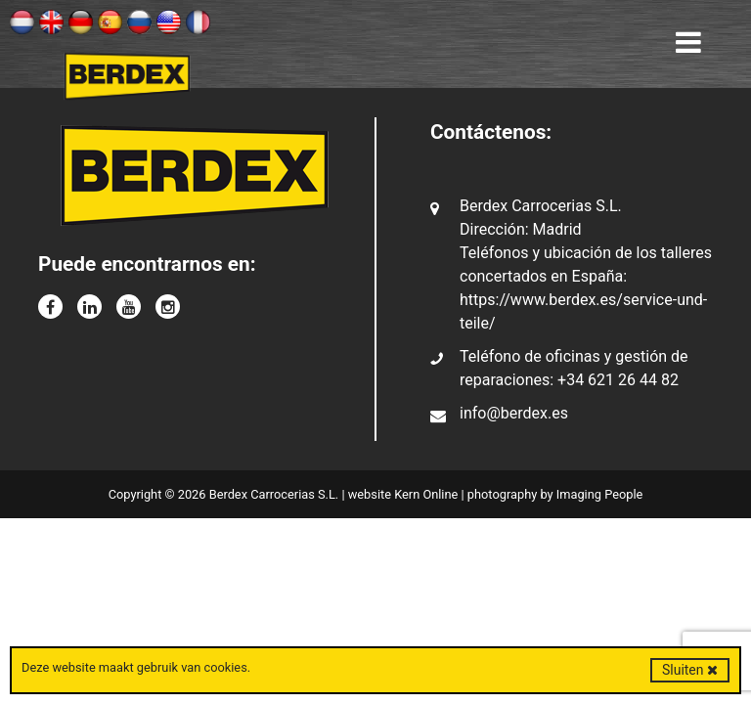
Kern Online (426, 494)
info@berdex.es (514, 413)
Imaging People (599, 494)
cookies (224, 667)
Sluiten (690, 670)
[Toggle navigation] (688, 43)
